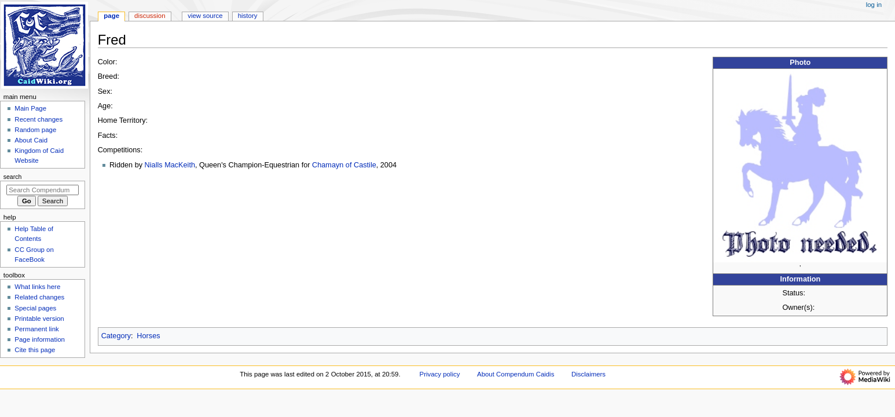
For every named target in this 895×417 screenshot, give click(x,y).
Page (111, 15)
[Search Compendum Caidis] (42, 190)
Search (12, 176)
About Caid (30, 140)
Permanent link (36, 328)
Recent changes (38, 119)
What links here (37, 286)
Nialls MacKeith (170, 165)
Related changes (39, 297)
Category (116, 336)
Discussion (149, 15)
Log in (874, 4)
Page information (39, 339)
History (248, 15)
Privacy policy (440, 374)
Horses (148, 336)
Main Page (30, 108)
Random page (35, 129)
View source (205, 15)
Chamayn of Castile (344, 165)
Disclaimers (588, 374)
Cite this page (34, 349)
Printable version (39, 318)
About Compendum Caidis (515, 374)
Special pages (35, 308)
